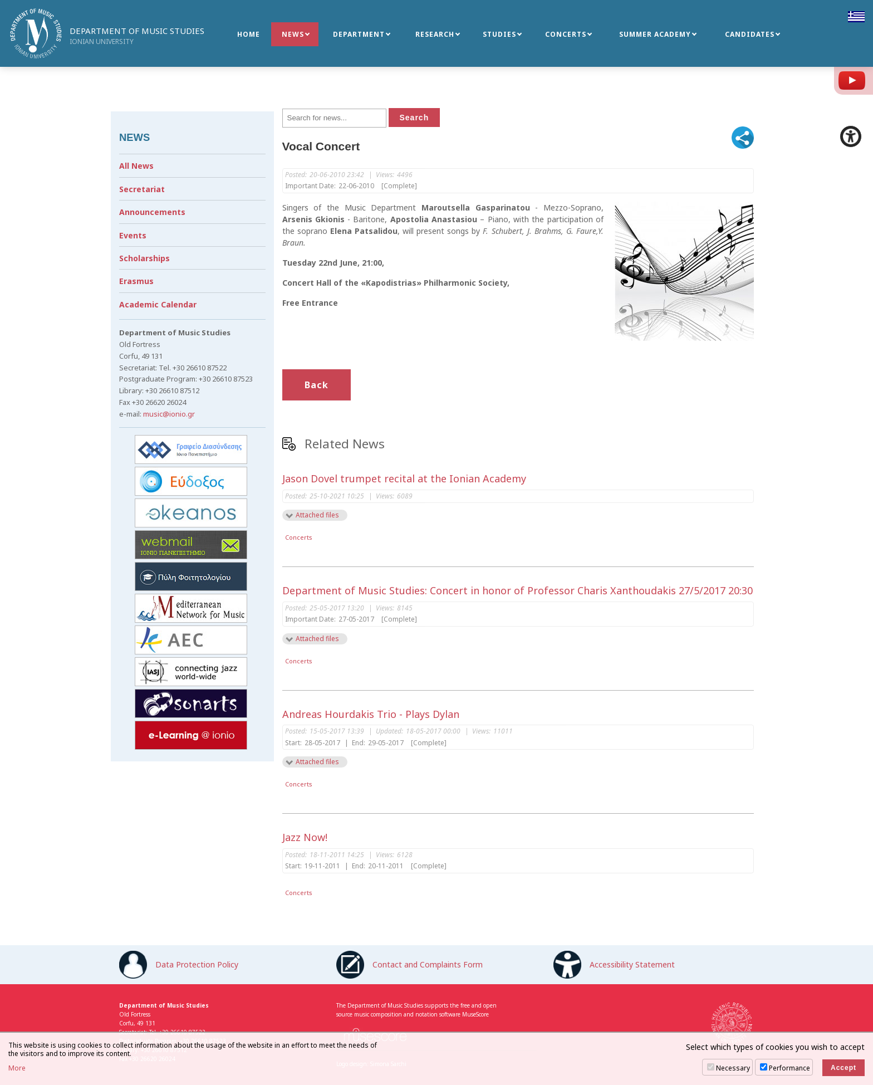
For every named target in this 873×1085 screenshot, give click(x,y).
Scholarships (144, 258)
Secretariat (142, 189)
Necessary (733, 1068)
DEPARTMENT (359, 34)
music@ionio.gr (169, 414)
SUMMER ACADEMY (655, 34)
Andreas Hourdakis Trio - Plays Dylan (370, 714)
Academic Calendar (158, 304)
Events (132, 235)
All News (136, 165)
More (17, 1068)
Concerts (298, 537)
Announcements (152, 212)
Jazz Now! (304, 837)
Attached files (317, 515)
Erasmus (136, 281)
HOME (248, 34)
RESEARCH (434, 34)
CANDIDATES (749, 34)
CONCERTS (565, 34)
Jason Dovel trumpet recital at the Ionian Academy (404, 478)
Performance (789, 1068)
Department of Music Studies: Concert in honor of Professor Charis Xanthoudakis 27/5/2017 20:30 (517, 590)
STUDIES (499, 34)
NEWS (293, 34)
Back (316, 385)
